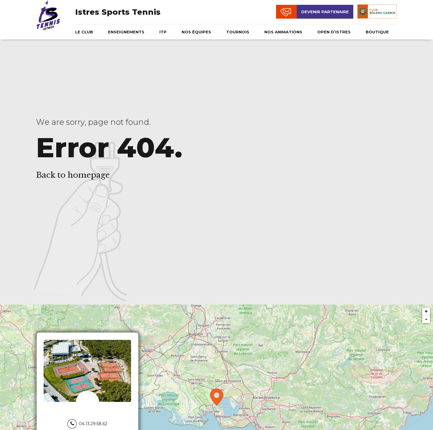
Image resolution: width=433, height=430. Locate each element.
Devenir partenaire (325, 11)
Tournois (237, 31)
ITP (163, 31)
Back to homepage (73, 175)
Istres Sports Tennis (118, 12)
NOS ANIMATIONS (283, 31)
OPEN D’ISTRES (334, 31)
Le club (84, 31)
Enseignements (126, 31)
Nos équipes (196, 31)
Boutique (377, 31)
